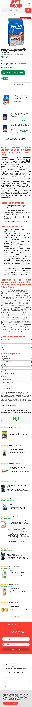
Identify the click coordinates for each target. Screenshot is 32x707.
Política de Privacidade (15, 699)
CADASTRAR (16, 649)
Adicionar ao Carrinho (13, 72)
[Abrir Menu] (2, 4)
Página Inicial (4, 14)
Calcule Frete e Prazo (6, 84)
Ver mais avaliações (16, 616)
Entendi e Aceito (11, 703)
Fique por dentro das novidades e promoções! (16, 633)
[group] (16, 624)
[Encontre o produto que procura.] (28, 10)
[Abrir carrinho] (29, 4)
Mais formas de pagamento (7, 67)
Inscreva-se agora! (16, 631)
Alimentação (12, 14)
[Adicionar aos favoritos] (2, 18)
